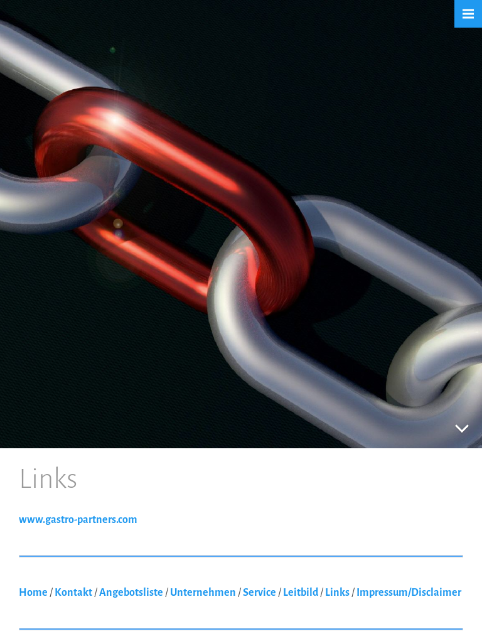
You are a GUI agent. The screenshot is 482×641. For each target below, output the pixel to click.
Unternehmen (203, 592)
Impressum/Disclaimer (408, 592)
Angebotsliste (131, 592)
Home (33, 592)
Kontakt (73, 592)
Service (259, 592)
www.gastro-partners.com (78, 519)
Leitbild (300, 592)
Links (337, 592)
